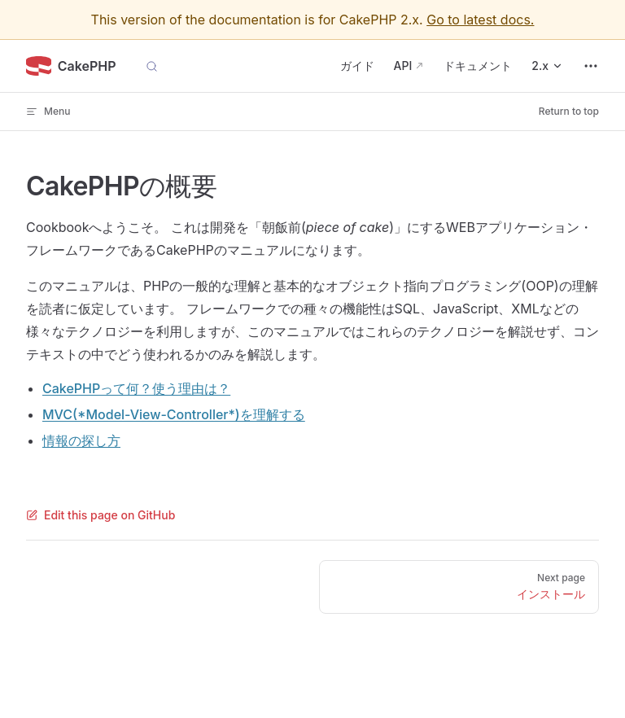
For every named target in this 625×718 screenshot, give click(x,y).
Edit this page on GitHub (100, 515)
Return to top (569, 111)
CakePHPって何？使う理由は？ (136, 388)
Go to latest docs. (480, 19)
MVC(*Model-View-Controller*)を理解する (173, 414)
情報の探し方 (81, 440)
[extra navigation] (591, 66)
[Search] (152, 66)
